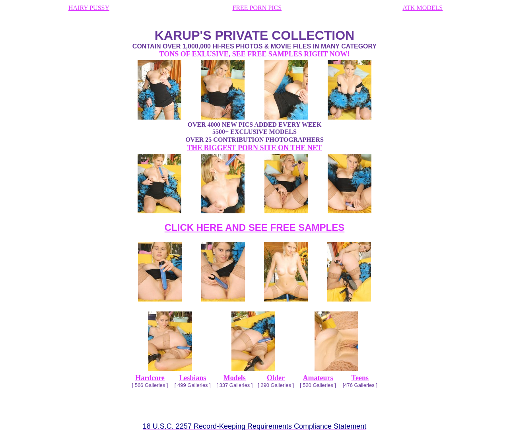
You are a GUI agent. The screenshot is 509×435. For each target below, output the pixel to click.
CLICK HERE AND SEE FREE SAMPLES (255, 227)
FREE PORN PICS (257, 7)
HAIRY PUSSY (88, 7)
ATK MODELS (422, 7)
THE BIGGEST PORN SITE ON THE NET (254, 148)
